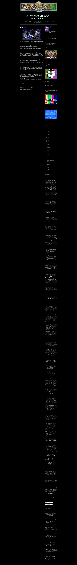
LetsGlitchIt (48, 314)
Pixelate (48, 359)
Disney (51, 241)
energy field (48, 255)
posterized (50, 366)
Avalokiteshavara (54, 200)
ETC (51, 257)
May (47, 157)
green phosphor (51, 282)
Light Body (52, 314)
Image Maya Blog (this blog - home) (50, 43)
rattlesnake (55, 381)
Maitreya (55, 321)
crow (46, 228)
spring (48, 422)
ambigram (46, 183)
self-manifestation (53, 401)
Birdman (47, 205)
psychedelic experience (51, 374)
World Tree (47, 473)
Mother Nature (51, 334)
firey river (52, 264)
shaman (51, 402)
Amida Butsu (51, 183)
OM (55, 345)
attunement (48, 197)
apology (47, 193)
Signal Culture (54, 407)
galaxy (55, 273)
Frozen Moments (47, 63)
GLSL (51, 278)
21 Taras (55, 176)
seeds (50, 399)
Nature (53, 338)
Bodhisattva (48, 209)
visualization (49, 463)
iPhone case (50, 304)
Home (32, 87)
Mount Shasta (50, 335)
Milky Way (54, 332)
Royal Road (47, 393)
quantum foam (51, 379)
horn (52, 295)
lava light (53, 311)
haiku (55, 285)
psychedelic (53, 373)
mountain (54, 335)
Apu (51, 193)
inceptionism (48, 300)
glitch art (51, 277)
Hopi (49, 295)
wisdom (54, 470)
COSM (47, 227)
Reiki (55, 385)
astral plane (51, 195)
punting (49, 378)
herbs (47, 291)
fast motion (55, 260)
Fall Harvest (51, 260)
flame (56, 264)
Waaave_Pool (48, 465)
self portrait (48, 401)
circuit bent (55, 220)
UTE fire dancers (52, 450)
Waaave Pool (52, 464)
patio (49, 353)
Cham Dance (47, 218)
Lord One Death (50, 317)
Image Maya (55, 297)
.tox (51, 175)
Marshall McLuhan (54, 325)
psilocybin (47, 373)
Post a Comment (22, 85)
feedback (50, 262)
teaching (55, 431)
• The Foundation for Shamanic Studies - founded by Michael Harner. (50, 556)
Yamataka (51, 474)
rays (49, 382)
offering (52, 345)
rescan (52, 387)
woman (47, 472)
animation (52, 191)
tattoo (49, 431)
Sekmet (47, 400)
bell (50, 203)
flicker (47, 266)
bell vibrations (54, 203)
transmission (53, 444)
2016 (47, 137)
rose (52, 391)
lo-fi (52, 316)
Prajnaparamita (50, 368)
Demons (54, 235)
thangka (49, 434)
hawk (28, 79)
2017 (47, 135)
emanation (49, 253)
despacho (51, 236)
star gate (48, 423)
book (46, 210)
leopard (54, 312)
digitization (54, 240)
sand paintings (48, 397)
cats (46, 216)
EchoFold (50, 248)
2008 (47, 170)
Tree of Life (54, 445)
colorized (54, 224)
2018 (47, 134)
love (53, 318)
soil (49, 416)
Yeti (49, 475)
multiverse (54, 336)
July (47, 154)
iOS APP (54, 303)
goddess (47, 279)
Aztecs (47, 202)
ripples (56, 388)
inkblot (54, 301)
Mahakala (47, 321)
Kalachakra (52, 308)
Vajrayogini (54, 451)
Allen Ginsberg (51, 181)
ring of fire (52, 388)
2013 (47, 141)
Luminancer (48, 320)
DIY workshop (54, 242)
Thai (55, 433)
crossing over (54, 227)
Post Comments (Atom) (28, 89)
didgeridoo (51, 237)
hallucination (54, 286)
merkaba (52, 331)
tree (51, 445)
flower (46, 267)
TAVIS (52, 431)
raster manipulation (49, 381)
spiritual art (51, 420)
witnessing (46, 471)
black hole (51, 205)
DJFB (46, 243)
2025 (47, 125)
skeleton (47, 413)
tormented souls (48, 439)
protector (53, 372)
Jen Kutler (49, 305)
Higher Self (54, 291)
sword (54, 427)
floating (49, 266)
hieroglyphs (50, 291)
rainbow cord (50, 380)
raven (47, 382)
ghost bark (52, 274)
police (46, 364)
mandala (48, 322)
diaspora (47, 237)
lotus (47, 318)
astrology (55, 195)
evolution (54, 257)
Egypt (55, 250)
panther (51, 352)
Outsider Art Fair (49, 348)
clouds (48, 222)
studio (48, 425)
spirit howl (48, 419)
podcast (47, 362)
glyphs (54, 278)
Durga (53, 245)
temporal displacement (52, 432)
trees (51, 446)
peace (55, 353)
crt (53, 228)
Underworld (54, 448)
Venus (55, 452)
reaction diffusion (49, 383)
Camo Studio (54, 213)
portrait (52, 365)
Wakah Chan (53, 465)
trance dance (51, 441)
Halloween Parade (48, 286)
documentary (55, 243)
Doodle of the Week (48, 65)
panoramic (53, 351)
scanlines (54, 397)
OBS (55, 343)
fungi (49, 273)
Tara (46, 431)
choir (48, 220)
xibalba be (52, 473)
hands (55, 287)
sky (45, 414)
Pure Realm (53, 378)
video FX (49, 458)
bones (55, 209)
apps (49, 193)
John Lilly (46, 306)
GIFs (50, 275)
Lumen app (54, 319)
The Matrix (53, 434)
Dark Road (53, 231)
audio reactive (50, 199)
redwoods (51, 385)
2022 (47, 128)
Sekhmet (53, 399)
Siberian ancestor (52, 406)
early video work (53, 247)
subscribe (51, 425)
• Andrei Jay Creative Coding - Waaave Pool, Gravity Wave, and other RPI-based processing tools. (51, 510)
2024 (47, 127)
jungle (52, 307)
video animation (51, 455)
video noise (51, 459)
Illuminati (50, 297)
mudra (47, 336)
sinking (50, 410)
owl (36, 79)
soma (51, 416)
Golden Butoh (53, 279)
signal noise (48, 409)
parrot (46, 353)
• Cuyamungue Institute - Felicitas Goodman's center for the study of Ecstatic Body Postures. (51, 519)
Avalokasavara (48, 200)
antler (56, 192)
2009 (47, 169)
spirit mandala (53, 419)
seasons (47, 399)
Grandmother (50, 280)
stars (51, 423)
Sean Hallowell (52, 398)
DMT (48, 243)
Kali (56, 308)
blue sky (54, 206)
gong (46, 280)
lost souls (55, 317)
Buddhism (53, 212)
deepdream (48, 235)
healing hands (51, 289)
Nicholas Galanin (52, 341)
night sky (52, 342)
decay (52, 234)
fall (47, 260)
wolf (55, 471)
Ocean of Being (53, 344)
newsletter (47, 341)
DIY (51, 242)
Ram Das (54, 380)
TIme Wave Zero (52, 437)
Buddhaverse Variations (48, 84)
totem (52, 439)
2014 (47, 140)
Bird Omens (23, 27)
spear (55, 417)
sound (53, 417)
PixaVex (54, 358)
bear (55, 202)
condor (50, 225)
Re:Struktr (53, 382)
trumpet (55, 447)
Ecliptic (47, 249)
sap (51, 397)
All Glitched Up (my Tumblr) (49, 45)
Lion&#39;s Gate (48, 316)
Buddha (47, 211)
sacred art (51, 394)
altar (55, 181)
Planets (51, 359)
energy (53, 253)
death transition (48, 234)
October (48, 150)
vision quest (54, 461)
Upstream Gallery (49, 449)
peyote (46, 354)
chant (51, 218)
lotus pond (50, 318)
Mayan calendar (49, 327)
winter (51, 470)
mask (47, 326)
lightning (50, 315)
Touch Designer (53, 440)
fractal (47, 270)
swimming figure (49, 427)
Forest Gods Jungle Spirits (49, 85)
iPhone (46, 304)
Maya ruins (54, 326)
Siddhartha (46, 407)
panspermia (47, 352)
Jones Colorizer (51, 306)
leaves (47, 312)
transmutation (48, 445)
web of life (48, 467)
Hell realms (55, 290)
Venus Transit (48, 454)
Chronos (51, 220)
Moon (34, 79)
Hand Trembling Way (49, 287)
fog (45, 268)
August (48, 153)
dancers (55, 230)
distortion (54, 241)
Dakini (51, 229)
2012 (47, 143)
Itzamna (54, 304)
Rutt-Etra (52, 393)
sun (50, 426)
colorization (48, 224)
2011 (47, 144)
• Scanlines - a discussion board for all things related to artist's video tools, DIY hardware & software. (51, 550)
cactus (50, 213)
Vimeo (49, 461)
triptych (52, 447)
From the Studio (52, 272)
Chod (53, 219)
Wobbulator (51, 471)
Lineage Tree (54, 315)
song (54, 416)
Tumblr (47, 448)
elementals (48, 252)
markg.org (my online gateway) (50, 47)
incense (55, 299)
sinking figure (54, 410)
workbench (51, 472)
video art (47, 457)
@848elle (54, 175)
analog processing (50, 185)
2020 (47, 131)
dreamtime (25, 79)
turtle (49, 448)
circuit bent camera (49, 221)
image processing (50, 298)
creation (49, 227)
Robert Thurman (52, 390)
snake (46, 416)
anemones (47, 189)
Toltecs (55, 438)
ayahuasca (52, 201)
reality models (54, 384)
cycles (48, 229)
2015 (47, 138)
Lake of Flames (50, 310)
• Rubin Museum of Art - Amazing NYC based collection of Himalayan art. (51, 545)
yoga (52, 475)
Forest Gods (48, 269)
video (53, 454)
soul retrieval (49, 417)
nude (50, 343)
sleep (52, 414)
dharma (55, 236)
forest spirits (53, 269)
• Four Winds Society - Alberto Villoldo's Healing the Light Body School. (50, 524)
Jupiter (49, 308)
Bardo (50, 202)
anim (51, 189)
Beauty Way (47, 203)
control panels (54, 226)
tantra (55, 429)
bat (53, 202)
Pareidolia (55, 352)
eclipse (54, 248)
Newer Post (22, 87)
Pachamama (49, 349)
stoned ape (52, 424)
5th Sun (50, 178)
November (48, 148)
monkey (51, 333)
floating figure (54, 266)
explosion (54, 259)
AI (52, 179)
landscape (55, 310)
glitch (46, 277)
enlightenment (54, 255)
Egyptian (47, 251)
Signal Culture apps (50, 408)
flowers (55, 267)
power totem (52, 367)
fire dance (49, 263)
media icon (54, 327)
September (48, 151)
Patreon (52, 353)
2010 (47, 146)
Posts (46, 502)
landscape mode (48, 311)
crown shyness (49, 228)
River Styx (49, 389)
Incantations (47, 82)
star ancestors (53, 422)
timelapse (49, 438)
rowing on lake (53, 392)
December (48, 147)
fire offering (53, 263)
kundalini (50, 309)
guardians (47, 285)
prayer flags (50, 369)
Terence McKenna (50, 433)
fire (45, 263)
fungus (51, 273)
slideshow (55, 414)
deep (55, 234)
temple (47, 432)
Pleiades (39, 79)
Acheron (50, 179)
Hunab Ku (47, 297)
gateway (47, 274)
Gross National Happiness (52, 283)
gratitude (55, 280)
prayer (46, 369)
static (53, 423)
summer (48, 426)
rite (45, 389)
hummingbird (53, 296)
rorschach (48, 391)
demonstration (47, 236)
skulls (55, 413)
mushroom (48, 337)
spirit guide (53, 418)
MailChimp (51, 321)
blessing (54, 205)
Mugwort (50, 336)
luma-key (49, 319)
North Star (46, 343)
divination (47, 242)
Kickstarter (46, 309)
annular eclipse (51, 192)
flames (46, 265)
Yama (48, 474)
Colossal (46, 225)
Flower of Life (50, 267)
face (46, 260)
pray (54, 368)
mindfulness (48, 333)
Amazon (54, 182)
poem (50, 362)
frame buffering (52, 270)
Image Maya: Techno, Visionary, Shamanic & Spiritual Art (38, 16)
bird (54, 204)
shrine (48, 406)
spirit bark (48, 418)
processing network (52, 371)
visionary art (51, 462)
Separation (47, 402)
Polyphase (50, 364)
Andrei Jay (53, 188)
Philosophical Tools (52, 354)
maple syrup (55, 324)
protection (48, 372)
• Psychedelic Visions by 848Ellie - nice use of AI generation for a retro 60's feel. (51, 542)
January (48, 167)
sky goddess (49, 414)
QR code (46, 379)
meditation (47, 331)
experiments (51, 259)
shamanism (47, 405)
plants (50, 361)
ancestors (48, 188)
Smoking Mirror (53, 415)
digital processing (51, 239)
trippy (49, 447)
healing (50, 288)
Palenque (52, 350)
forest (48, 268)
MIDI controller (49, 332)
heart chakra (50, 290)
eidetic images (53, 251)
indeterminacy (54, 300)
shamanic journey (51, 403)
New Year (51, 340)
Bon (52, 209)
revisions (48, 388)
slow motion (48, 415)
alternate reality (49, 182)
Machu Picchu (53, 320)
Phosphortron (53, 355)
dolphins (48, 244)
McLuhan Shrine (47, 64)
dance (52, 230)
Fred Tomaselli (47, 272)
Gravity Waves (47, 281)
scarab (48, 398)
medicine (31, 79)
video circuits (53, 457)
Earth (47, 248)
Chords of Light (49, 162)
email (55, 252)
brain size (49, 210)
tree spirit (48, 446)
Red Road (47, 385)
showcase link (53, 405)
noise (55, 342)
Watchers (51, 466)
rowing (55, 391)
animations (47, 192)
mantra (50, 324)
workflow (54, 472)
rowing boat (47, 392)
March (48, 166)
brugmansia (54, 210)
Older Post (41, 87)
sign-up (50, 407)
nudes (52, 343)
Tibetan (48, 436)
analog (49, 184)
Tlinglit (53, 438)
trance (46, 441)
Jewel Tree (54, 305)
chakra (54, 217)
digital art (51, 238)
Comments (47, 504)
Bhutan (48, 204)
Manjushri (46, 324)
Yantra (55, 474)
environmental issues (49, 256)
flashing (50, 265)
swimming (53, 426)
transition (48, 444)
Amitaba (55, 183)
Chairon (51, 217)
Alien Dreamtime (52, 180)
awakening (48, 201)
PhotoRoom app (49, 358)
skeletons (51, 413)
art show (54, 194)
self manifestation (52, 400)
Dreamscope (52, 244)
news (54, 340)
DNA (51, 243)
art (50, 194)
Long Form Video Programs (49, 86)
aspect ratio (47, 195)
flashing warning (54, 265)
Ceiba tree (49, 216)
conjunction (54, 225)
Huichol (49, 296)
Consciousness (48, 226)
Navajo (47, 340)
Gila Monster (54, 275)
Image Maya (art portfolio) (49, 44)
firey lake (48, 264)
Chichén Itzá (49, 219)
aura (55, 199)
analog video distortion (52, 187)
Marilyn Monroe (47, 325)
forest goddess (53, 268)
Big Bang (51, 204)
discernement (47, 241)
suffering (55, 425)
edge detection (51, 250)
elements (52, 252)
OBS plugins (47, 344)
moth (46, 334)
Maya (50, 326)
